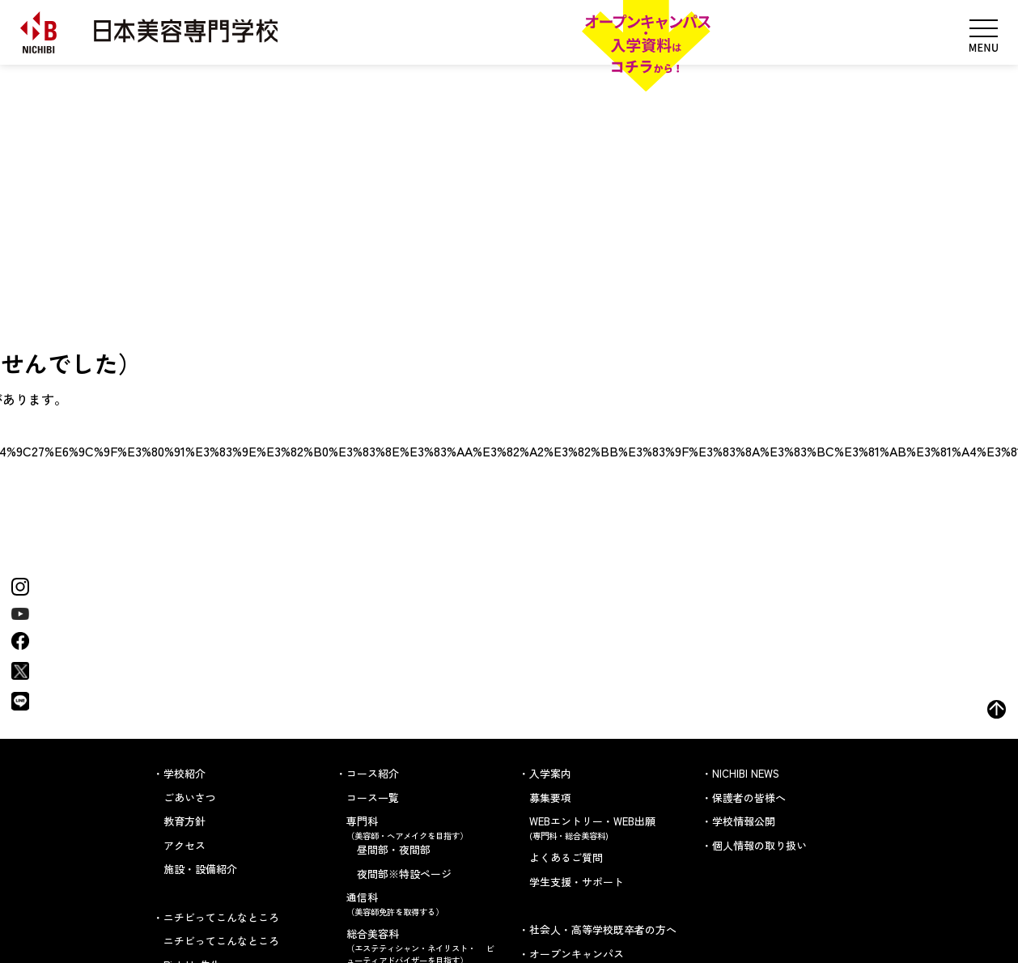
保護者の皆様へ (749, 797)
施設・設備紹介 (200, 868)
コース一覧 (372, 797)
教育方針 (184, 821)
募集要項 (550, 797)
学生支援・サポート (576, 881)
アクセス (184, 845)
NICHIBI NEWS (745, 773)
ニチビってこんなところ (221, 940)
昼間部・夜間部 (394, 849)
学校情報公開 (743, 821)
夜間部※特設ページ (404, 873)
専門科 (422, 827)
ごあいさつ (189, 797)
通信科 (422, 903)
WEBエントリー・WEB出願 (605, 827)
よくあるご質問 (566, 857)
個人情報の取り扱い (759, 845)
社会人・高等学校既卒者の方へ (603, 929)
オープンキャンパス (576, 953)
